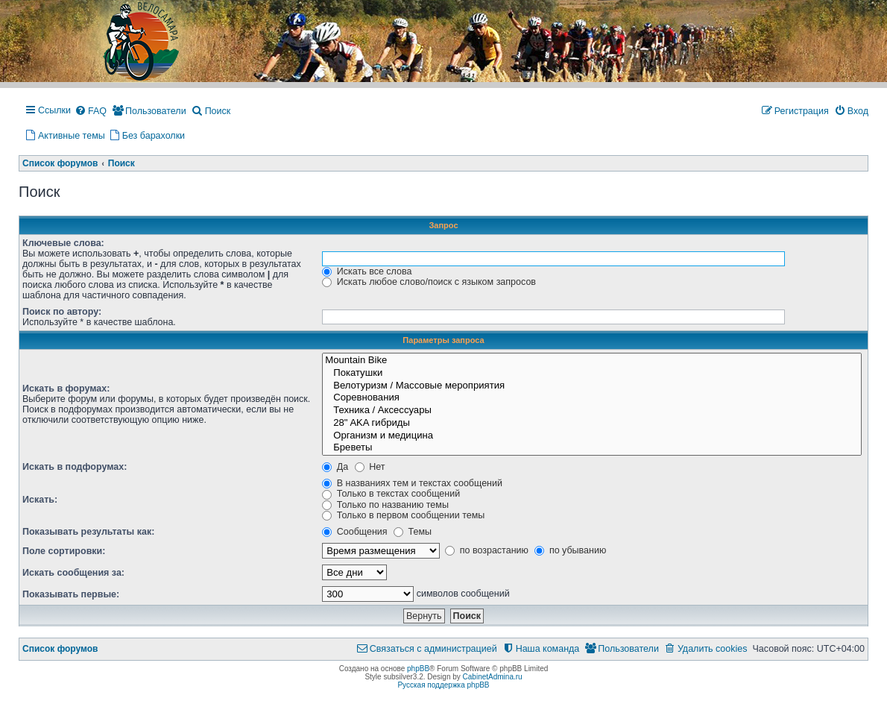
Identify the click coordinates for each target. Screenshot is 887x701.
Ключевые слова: (63, 243)
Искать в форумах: (66, 388)
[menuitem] (91, 111)
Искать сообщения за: (73, 573)
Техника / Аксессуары (591, 410)
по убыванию (570, 550)
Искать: (39, 499)
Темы (413, 531)
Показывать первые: (70, 594)
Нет (370, 467)
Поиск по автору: (61, 312)
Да (335, 467)
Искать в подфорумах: (74, 467)
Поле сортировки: (63, 551)
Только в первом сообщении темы (403, 515)
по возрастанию (486, 550)
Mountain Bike (591, 360)
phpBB (418, 668)
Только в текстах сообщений (391, 493)
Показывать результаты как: (88, 531)
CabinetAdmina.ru (493, 677)
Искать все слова (366, 271)
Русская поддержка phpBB (443, 685)
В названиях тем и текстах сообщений (412, 483)
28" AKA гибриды (591, 423)
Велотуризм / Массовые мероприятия (591, 386)
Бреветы (591, 447)
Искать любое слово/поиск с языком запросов (429, 282)
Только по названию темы (385, 505)
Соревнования (591, 398)
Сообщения (354, 531)
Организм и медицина (591, 436)
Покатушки (591, 373)
